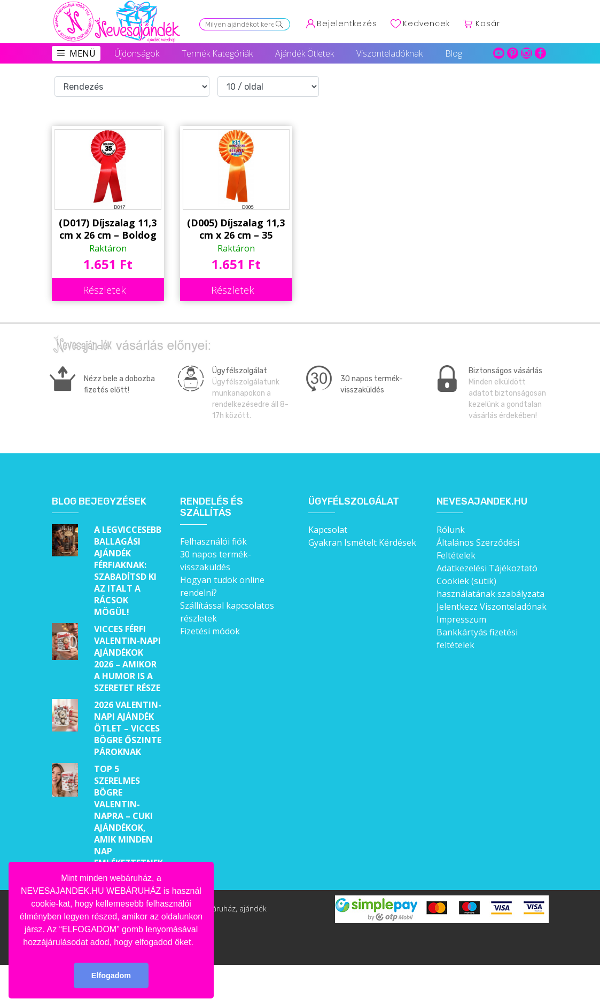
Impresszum (461, 619)
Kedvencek (426, 23)
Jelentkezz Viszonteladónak (492, 606)
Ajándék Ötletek (304, 53)
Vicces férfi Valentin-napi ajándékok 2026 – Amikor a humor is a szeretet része (127, 658)
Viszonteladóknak (389, 53)
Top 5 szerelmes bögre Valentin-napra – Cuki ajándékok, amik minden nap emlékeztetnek (128, 816)
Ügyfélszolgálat (353, 501)
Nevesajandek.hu (482, 501)
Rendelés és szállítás (211, 507)
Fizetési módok (210, 631)
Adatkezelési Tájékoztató (487, 568)
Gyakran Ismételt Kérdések (362, 542)
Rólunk (451, 530)
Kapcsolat (327, 530)
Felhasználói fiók (213, 541)
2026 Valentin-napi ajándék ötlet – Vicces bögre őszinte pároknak (127, 728)
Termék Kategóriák (217, 53)
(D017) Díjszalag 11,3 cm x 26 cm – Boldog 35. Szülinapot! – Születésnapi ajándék (107, 229)
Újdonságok (136, 53)
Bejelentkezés (347, 23)
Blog (453, 53)
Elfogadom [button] (111, 975)
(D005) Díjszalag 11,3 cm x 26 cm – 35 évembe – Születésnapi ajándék (235, 229)
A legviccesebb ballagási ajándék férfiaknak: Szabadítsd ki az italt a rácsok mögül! (127, 571)
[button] (197, 943)
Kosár (488, 23)
